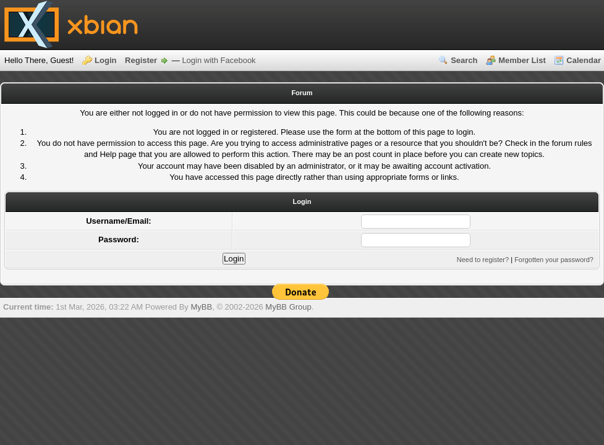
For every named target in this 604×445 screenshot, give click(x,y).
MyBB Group (288, 307)
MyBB (201, 307)
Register (141, 60)
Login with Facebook (218, 60)
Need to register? (483, 259)
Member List (522, 60)
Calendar (583, 60)
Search (464, 60)
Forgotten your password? (553, 259)
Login (105, 60)
